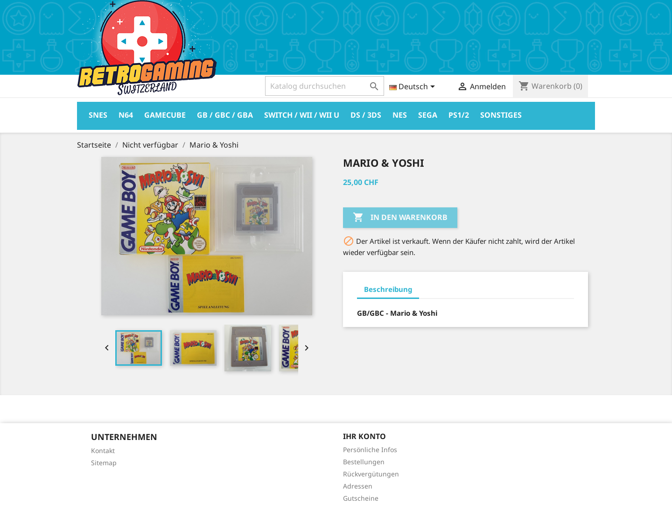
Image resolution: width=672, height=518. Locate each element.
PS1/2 (458, 115)
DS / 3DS (365, 115)
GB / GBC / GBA (225, 115)
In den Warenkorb (400, 218)
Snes (98, 115)
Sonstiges (501, 115)
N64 (126, 115)
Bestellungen (364, 461)
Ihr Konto (364, 436)
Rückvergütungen (371, 473)
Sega (427, 115)
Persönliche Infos (370, 449)
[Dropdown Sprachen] (413, 87)
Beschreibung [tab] (388, 289)
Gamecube (165, 115)
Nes (399, 115)
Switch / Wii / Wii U (301, 115)
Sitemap (104, 462)
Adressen (357, 486)
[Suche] (324, 86)
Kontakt (103, 450)
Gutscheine (360, 498)
